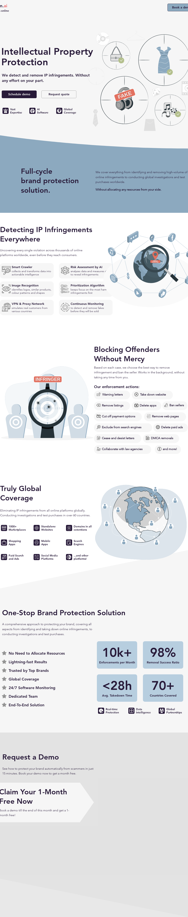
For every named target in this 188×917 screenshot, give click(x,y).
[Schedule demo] (19, 94)
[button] (58, 94)
